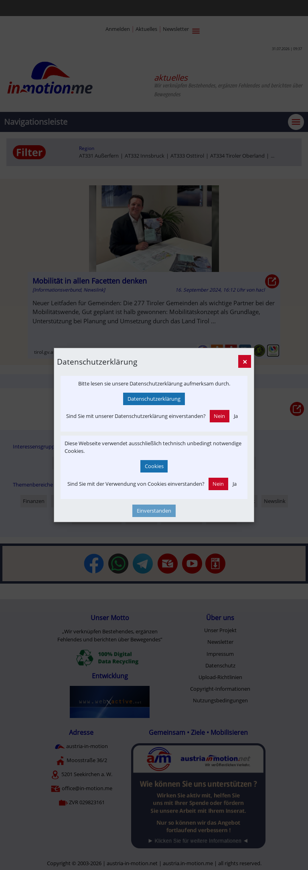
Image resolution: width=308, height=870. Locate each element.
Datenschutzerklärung (154, 398)
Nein (219, 416)
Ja (236, 416)
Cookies (154, 466)
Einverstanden (154, 510)
